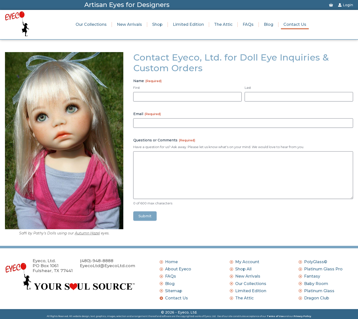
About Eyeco (178, 269)
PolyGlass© (315, 261)
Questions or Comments (164, 140)
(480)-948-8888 (96, 260)
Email (147, 114)
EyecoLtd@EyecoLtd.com (107, 265)
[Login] (340, 5)
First (136, 88)
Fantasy (312, 276)
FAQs (248, 24)
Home (171, 261)
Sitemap (173, 290)
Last (248, 88)
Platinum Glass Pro (323, 269)
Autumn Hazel (87, 233)
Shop (157, 24)
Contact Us (294, 24)
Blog (268, 24)
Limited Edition (188, 24)
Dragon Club (316, 298)
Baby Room (316, 283)
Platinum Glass (319, 290)
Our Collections (91, 24)
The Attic (223, 24)
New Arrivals (129, 24)
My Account (247, 261)
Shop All (243, 269)
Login (348, 5)
